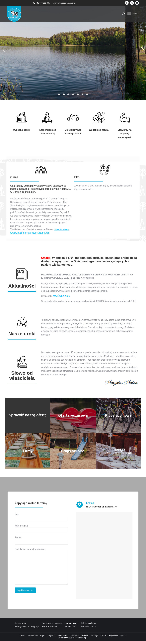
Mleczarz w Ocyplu (80, 638)
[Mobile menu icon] (133, 13)
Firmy (28, 451)
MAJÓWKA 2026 (61, 296)
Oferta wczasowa (73, 415)
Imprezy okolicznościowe (118, 451)
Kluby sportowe (118, 415)
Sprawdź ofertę (73, 70)
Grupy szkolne (73, 451)
